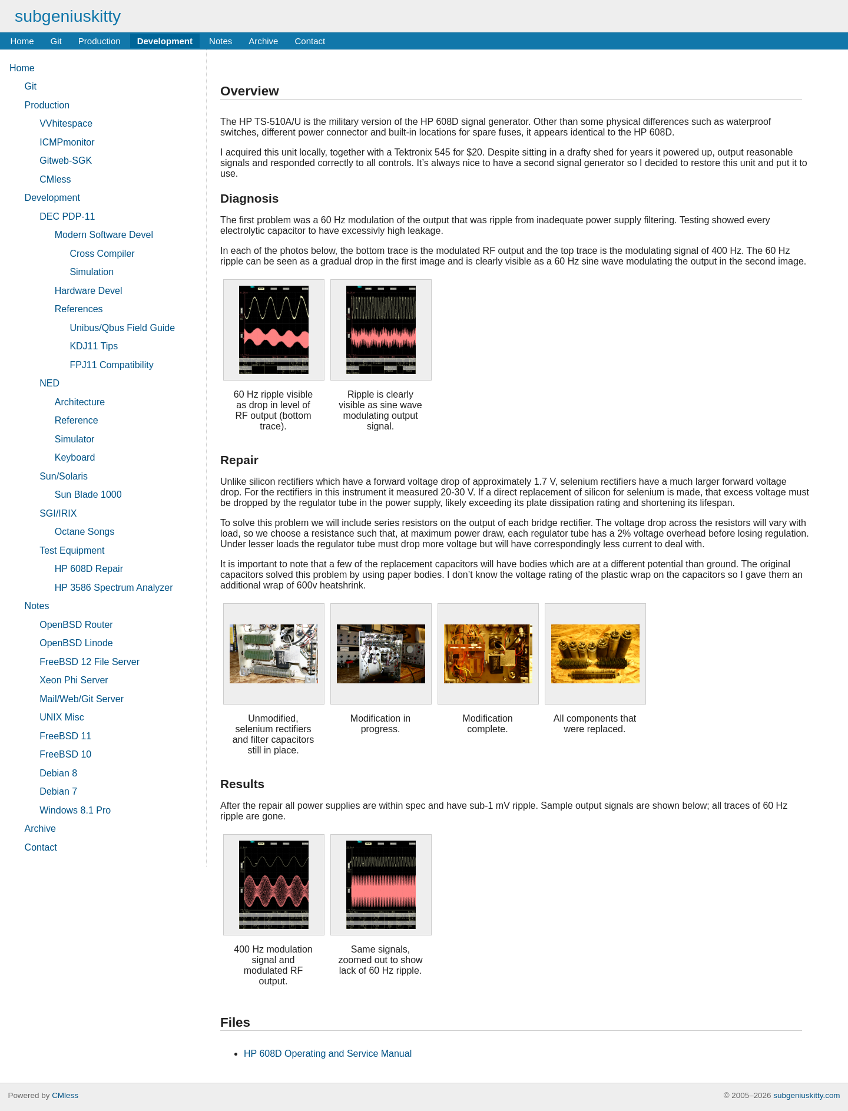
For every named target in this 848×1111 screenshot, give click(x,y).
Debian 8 (58, 773)
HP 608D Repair (89, 569)
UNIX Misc (61, 717)
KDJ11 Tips (93, 346)
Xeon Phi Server (73, 680)
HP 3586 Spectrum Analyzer (114, 588)
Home (22, 41)
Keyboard (75, 457)
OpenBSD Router (76, 625)
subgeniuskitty (68, 15)
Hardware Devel (88, 291)
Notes (220, 41)
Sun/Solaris (63, 476)
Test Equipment (71, 550)
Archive (263, 41)
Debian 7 (58, 791)
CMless (55, 179)
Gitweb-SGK (65, 161)
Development (165, 41)
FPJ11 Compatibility (111, 365)
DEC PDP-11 (67, 216)
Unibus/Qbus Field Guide (122, 328)
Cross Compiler (101, 254)
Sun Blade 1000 (88, 495)
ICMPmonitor (66, 142)
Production (99, 41)
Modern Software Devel (104, 235)
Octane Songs (84, 532)
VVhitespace (65, 123)
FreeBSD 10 (65, 754)
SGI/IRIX (58, 513)
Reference (76, 420)
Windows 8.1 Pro (75, 810)
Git (56, 41)
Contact (309, 41)
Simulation (91, 272)
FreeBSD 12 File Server (89, 662)
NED (49, 383)
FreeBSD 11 (65, 736)
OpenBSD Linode (76, 643)
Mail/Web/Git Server (81, 699)
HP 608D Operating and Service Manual (328, 1054)
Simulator (75, 439)
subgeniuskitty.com (806, 1095)
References (79, 309)
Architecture (80, 402)
